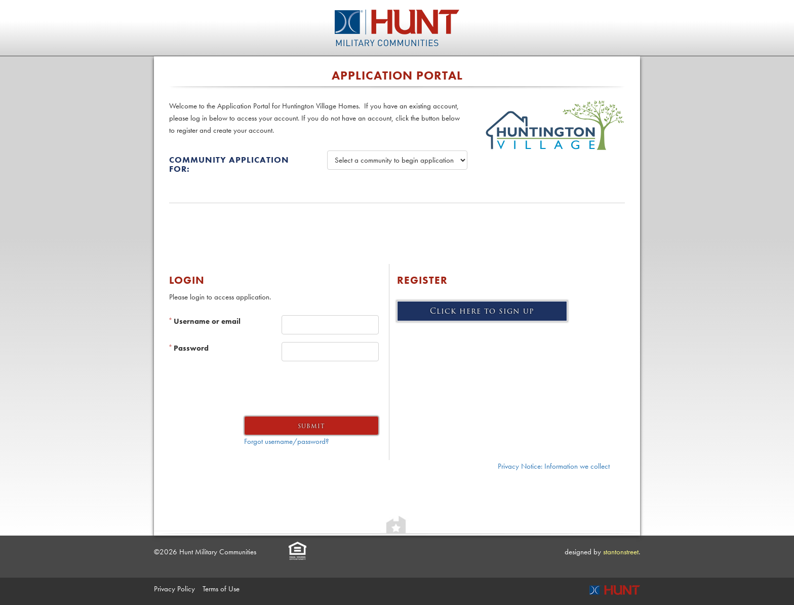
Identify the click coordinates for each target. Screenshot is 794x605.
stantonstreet (621, 552)
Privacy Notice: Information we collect (554, 466)
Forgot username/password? (286, 441)
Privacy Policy (174, 589)
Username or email (205, 321)
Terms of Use (221, 589)
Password (189, 348)
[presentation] (302, 388)
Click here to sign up (482, 311)
